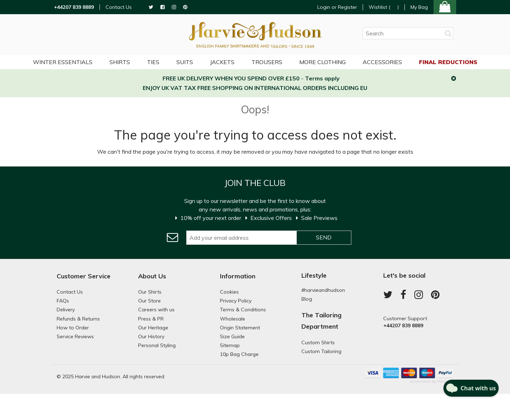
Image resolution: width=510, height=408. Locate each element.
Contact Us (119, 7)
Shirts (119, 62)
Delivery (66, 309)
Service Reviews (75, 336)
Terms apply (322, 78)
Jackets (222, 62)
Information (237, 276)
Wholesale (232, 319)
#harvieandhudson (323, 290)
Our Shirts (150, 292)
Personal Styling (157, 345)
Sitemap (230, 345)
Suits (184, 62)
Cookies (229, 292)
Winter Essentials (62, 62)
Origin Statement (240, 327)
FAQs (63, 301)
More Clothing (322, 62)
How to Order (73, 327)
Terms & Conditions (243, 309)
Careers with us (156, 309)
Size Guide (232, 336)
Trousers (266, 62)
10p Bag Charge (239, 354)
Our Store (149, 301)
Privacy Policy (235, 301)
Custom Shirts (318, 342)
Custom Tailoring (321, 351)
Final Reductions (448, 62)
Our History (151, 336)
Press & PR (151, 319)
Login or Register (337, 7)
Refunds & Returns (78, 319)
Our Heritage (153, 327)
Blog (306, 299)
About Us (152, 276)
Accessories (382, 62)
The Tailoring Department (321, 320)
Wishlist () (384, 7)
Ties (153, 62)
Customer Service (83, 276)
